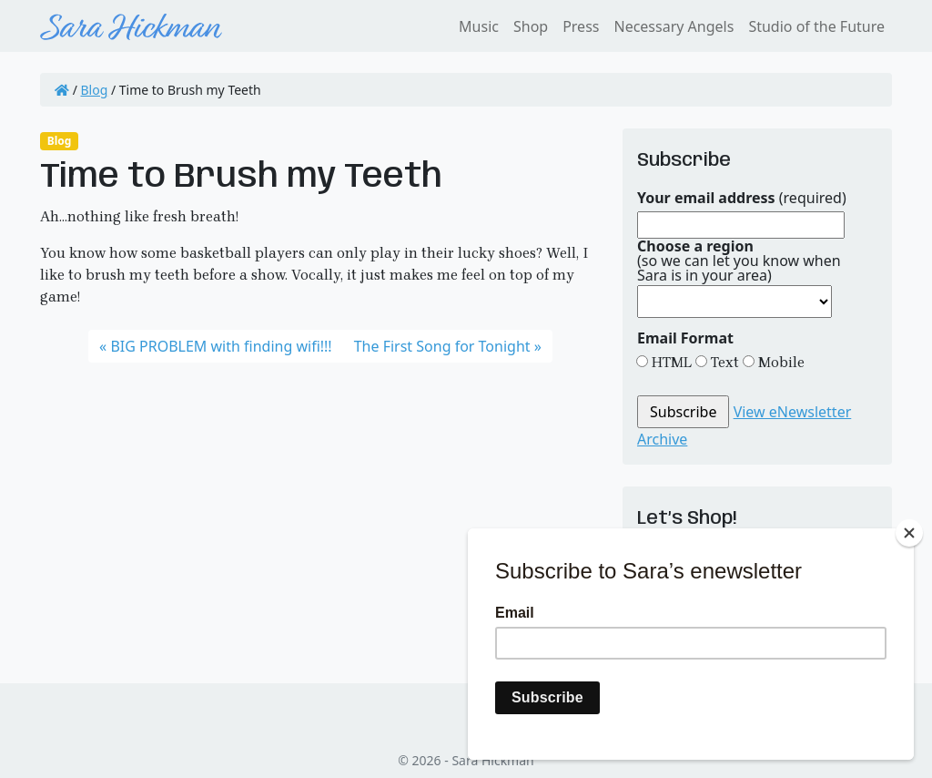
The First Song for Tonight (442, 346)
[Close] (909, 533)
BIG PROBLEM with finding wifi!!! (220, 346)
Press (580, 26)
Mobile (780, 362)
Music (479, 26)
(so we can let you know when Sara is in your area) (739, 260)
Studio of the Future (816, 26)
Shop (530, 26)
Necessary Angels (673, 26)
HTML (670, 362)
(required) (741, 198)
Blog (94, 89)
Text (723, 362)
